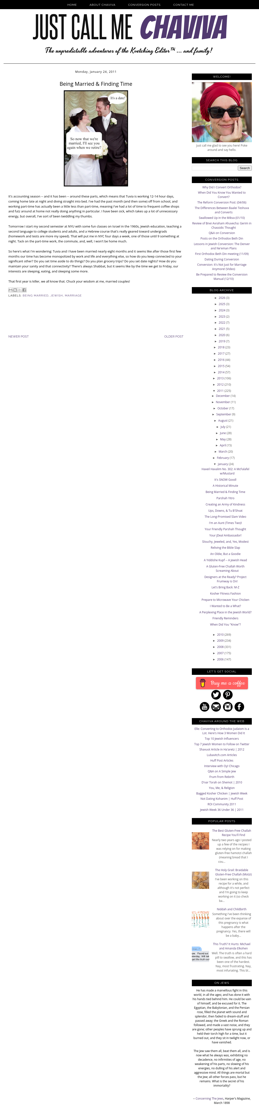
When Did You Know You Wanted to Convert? (222, 195)
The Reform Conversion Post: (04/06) (221, 202)
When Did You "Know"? (225, 624)
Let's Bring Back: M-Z (225, 587)
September (224, 414)
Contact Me (183, 4)
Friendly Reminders (225, 618)
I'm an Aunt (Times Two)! (225, 523)
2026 (222, 298)
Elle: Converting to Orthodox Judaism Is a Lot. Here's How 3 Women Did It (221, 731)
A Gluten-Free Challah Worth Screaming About (225, 568)
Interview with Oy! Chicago (222, 766)
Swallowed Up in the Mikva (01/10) (222, 218)
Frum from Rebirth (221, 777)
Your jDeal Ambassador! (225, 535)
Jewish (56, 295)
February (223, 458)
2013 (220, 378)
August (223, 421)
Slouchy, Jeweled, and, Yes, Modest (225, 542)
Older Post (173, 336)
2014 (221, 372)
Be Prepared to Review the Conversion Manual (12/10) (221, 276)
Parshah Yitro (225, 498)
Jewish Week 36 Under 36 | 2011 (222, 810)
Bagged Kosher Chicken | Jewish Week (221, 793)
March (223, 451)
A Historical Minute (225, 486)
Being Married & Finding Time (225, 492)
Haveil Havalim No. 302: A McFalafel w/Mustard (225, 471)
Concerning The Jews (210, 1098)
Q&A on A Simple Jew (222, 771)
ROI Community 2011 (222, 804)
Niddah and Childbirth (232, 909)
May (223, 439)
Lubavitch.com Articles (222, 755)
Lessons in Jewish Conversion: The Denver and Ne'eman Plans (222, 246)
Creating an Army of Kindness (225, 504)
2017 (221, 353)
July (223, 427)
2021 (222, 329)
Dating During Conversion (222, 259)
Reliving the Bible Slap (225, 548)
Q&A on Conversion (222, 233)
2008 (220, 647)
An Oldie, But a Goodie (225, 554)
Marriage (73, 295)
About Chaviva (102, 4)
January (223, 464)
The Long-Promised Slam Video (225, 517)
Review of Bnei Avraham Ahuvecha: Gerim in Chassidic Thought (221, 225)
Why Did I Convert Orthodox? (221, 187)
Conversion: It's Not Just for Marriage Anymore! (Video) (221, 267)
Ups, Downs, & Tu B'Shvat (225, 511)
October (223, 408)
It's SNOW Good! (225, 480)
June (223, 433)
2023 (222, 316)
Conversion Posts (144, 4)
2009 (220, 641)
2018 (221, 347)
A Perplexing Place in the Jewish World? (225, 612)
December (223, 396)
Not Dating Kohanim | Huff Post (221, 799)
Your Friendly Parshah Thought (225, 529)
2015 (221, 366)
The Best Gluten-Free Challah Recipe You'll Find (231, 833)
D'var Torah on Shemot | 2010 (221, 782)
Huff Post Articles (221, 760)
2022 (222, 322)
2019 (222, 341)
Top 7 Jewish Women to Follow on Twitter (221, 744)
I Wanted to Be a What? (225, 606)
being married (36, 295)
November (223, 402)
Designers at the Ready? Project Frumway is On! (225, 579)
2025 (222, 304)
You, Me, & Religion (222, 788)
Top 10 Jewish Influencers (222, 739)
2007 (220, 653)
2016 (221, 360)
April (223, 445)
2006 (220, 659)
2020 (222, 335)
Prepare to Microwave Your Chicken (225, 600)
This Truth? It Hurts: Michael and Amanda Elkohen (231, 946)
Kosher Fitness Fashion (225, 593)
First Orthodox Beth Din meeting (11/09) (222, 254)
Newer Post (18, 336)
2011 (220, 391)
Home (72, 4)
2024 (222, 310)
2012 (220, 384)
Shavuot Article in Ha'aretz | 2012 (221, 749)
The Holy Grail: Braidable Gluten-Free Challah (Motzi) (233, 872)
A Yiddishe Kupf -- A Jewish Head (225, 560)
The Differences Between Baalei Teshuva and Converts (222, 210)
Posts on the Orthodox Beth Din (221, 238)
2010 (220, 635)
